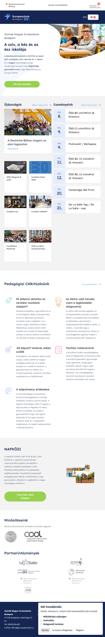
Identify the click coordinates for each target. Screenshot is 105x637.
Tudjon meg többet (25, 496)
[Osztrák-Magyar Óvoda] (77, 562)
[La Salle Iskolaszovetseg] (28, 562)
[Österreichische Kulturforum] (77, 580)
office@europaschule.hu (22, 628)
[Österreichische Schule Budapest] (28, 589)
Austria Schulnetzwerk (57, 5)
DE (93, 17)
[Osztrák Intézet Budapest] (28, 571)
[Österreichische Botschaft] (28, 580)
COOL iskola (89, 379)
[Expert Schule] (10, 536)
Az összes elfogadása (62, 630)
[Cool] (35, 536)
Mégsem (80, 630)
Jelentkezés (22, 84)
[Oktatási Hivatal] (76, 571)
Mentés (45, 630)
